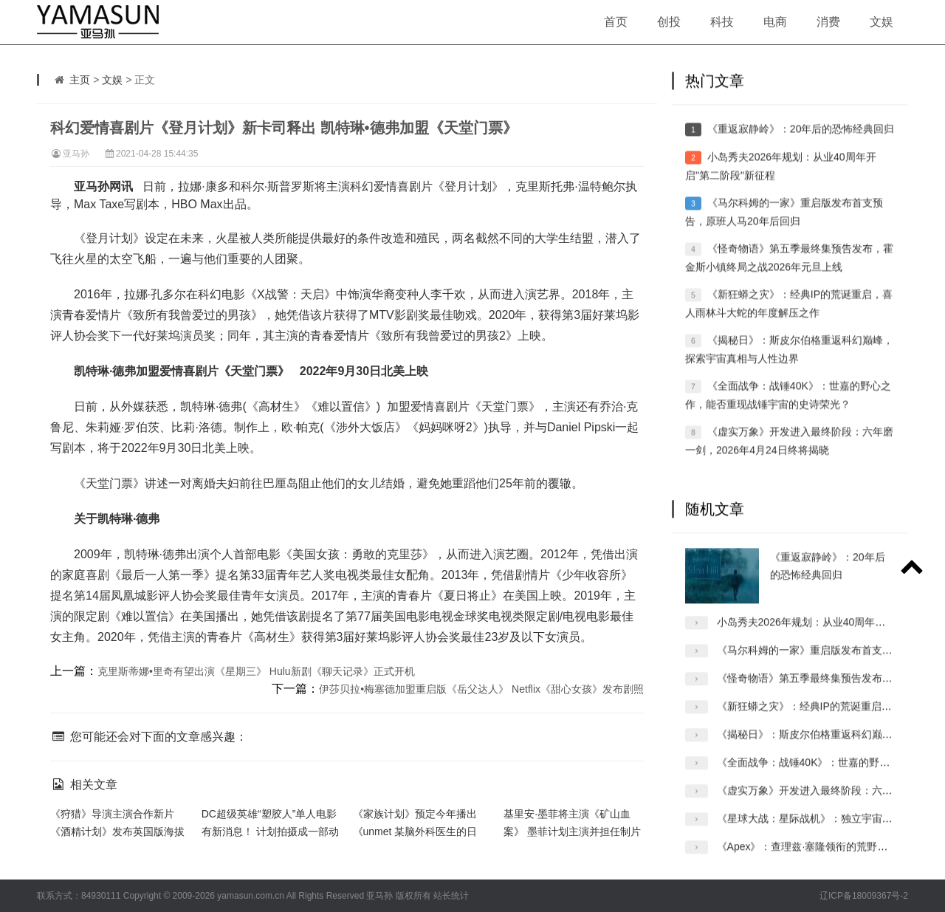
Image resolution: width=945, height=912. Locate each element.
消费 (828, 22)
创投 (669, 22)
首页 (616, 22)
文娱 (881, 22)
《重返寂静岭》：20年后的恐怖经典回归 (801, 144)
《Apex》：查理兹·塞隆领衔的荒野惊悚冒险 (818, 860)
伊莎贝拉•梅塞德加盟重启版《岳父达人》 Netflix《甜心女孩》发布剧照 (481, 689)
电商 (775, 22)
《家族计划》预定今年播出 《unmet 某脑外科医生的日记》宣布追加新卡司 (415, 831)
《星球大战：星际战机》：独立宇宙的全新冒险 (825, 832)
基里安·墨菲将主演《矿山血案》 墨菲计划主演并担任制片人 (572, 831)
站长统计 (451, 896)
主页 (79, 80)
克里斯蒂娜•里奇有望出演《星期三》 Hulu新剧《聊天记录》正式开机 (256, 671)
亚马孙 (76, 153)
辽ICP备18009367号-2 (863, 896)
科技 (722, 22)
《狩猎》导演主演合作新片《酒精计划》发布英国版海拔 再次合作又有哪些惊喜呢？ (117, 831)
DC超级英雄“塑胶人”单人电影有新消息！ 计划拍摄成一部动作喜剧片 (270, 831)
